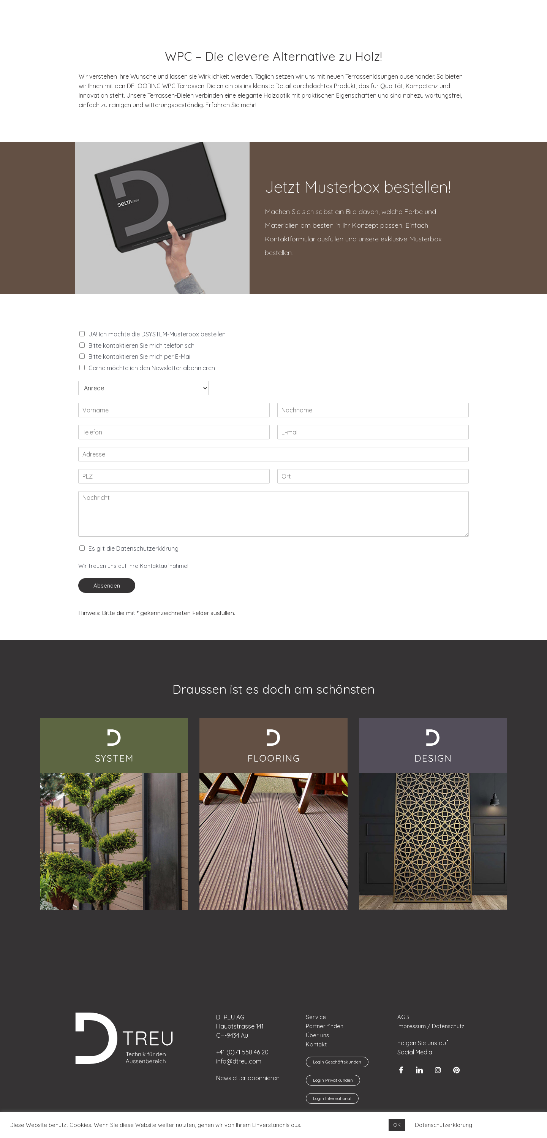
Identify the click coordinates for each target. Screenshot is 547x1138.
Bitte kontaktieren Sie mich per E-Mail (140, 356)
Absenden (106, 585)
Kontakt (316, 1044)
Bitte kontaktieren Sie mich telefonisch (141, 345)
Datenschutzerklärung (443, 1125)
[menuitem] (25, 11)
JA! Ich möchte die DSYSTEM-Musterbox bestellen (157, 334)
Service (316, 1017)
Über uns (317, 1035)
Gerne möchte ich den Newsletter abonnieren (152, 368)
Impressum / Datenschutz (431, 1026)
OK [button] (397, 1125)
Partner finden (324, 1026)
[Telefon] (174, 432)
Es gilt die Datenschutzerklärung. (134, 548)
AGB (403, 1017)
